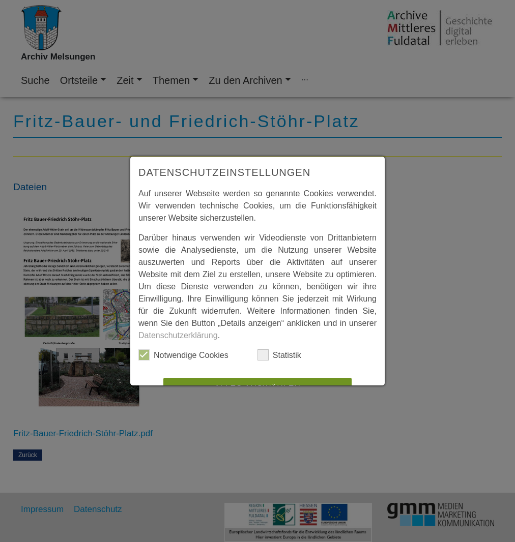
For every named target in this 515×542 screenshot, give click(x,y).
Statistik (279, 354)
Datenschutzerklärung (178, 335)
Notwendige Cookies (183, 354)
